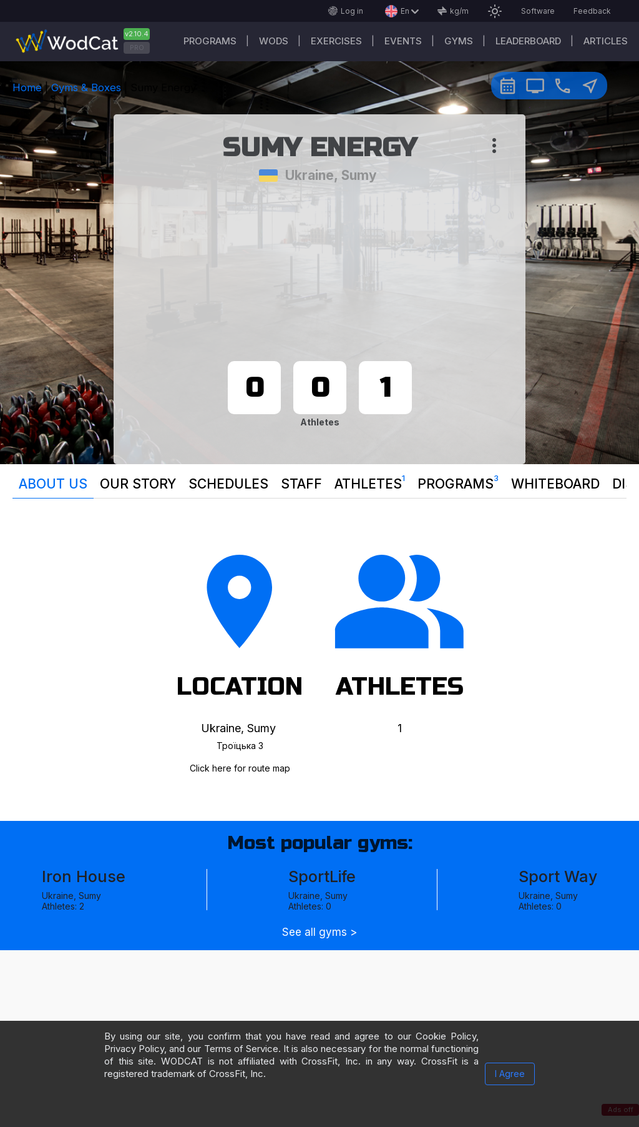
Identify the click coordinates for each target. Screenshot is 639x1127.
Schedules (228, 484)
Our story (138, 484)
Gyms (458, 41)
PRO (137, 47)
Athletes (369, 481)
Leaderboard (528, 41)
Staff (301, 484)
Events (403, 41)
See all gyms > (319, 932)
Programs (210, 41)
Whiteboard (555, 484)
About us (53, 484)
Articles (605, 41)
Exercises (336, 41)
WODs (273, 41)
